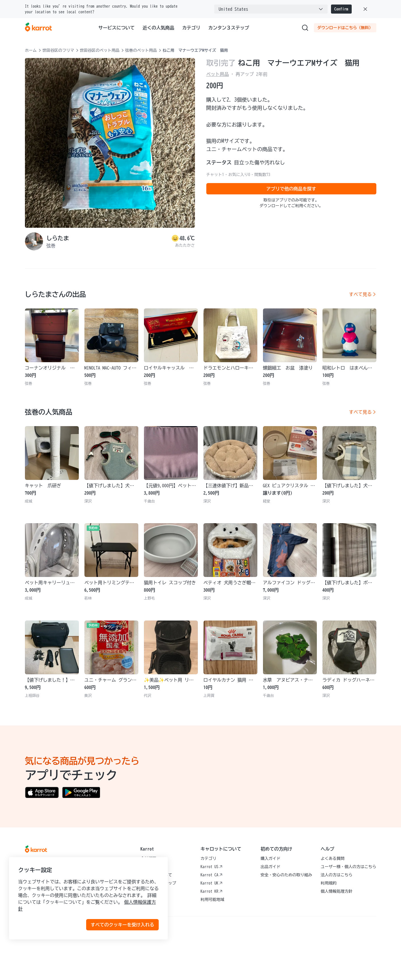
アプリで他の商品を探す (291, 188)
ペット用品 (217, 74)
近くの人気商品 (158, 27)
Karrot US (211, 867)
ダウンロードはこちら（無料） (345, 28)
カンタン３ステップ (228, 27)
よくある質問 (333, 858)
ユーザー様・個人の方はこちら (348, 867)
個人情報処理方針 (337, 891)
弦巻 (51, 245)
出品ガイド (271, 867)
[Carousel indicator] (106, 220)
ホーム (31, 50)
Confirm (341, 9)
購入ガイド (271, 858)
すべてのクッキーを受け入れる (122, 924)
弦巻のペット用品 (141, 50)
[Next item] (188, 147)
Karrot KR (211, 891)
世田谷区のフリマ (58, 50)
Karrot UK (211, 883)
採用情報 (148, 867)
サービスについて (116, 27)
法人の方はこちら (337, 875)
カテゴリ (191, 27)
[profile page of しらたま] (34, 241)
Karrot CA (211, 875)
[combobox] (271, 9)
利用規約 (329, 883)
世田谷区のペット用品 (100, 50)
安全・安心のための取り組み (286, 875)
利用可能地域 (212, 900)
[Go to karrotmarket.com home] (38, 28)
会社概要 (148, 858)
